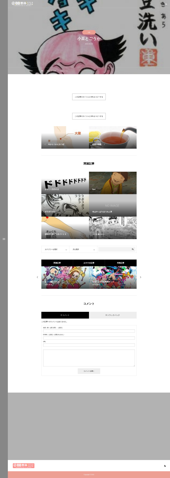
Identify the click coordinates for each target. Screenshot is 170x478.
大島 (89, 32)
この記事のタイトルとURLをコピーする (89, 97)
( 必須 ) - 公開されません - (54, 334)
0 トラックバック (113, 315)
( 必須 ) (52, 327)
